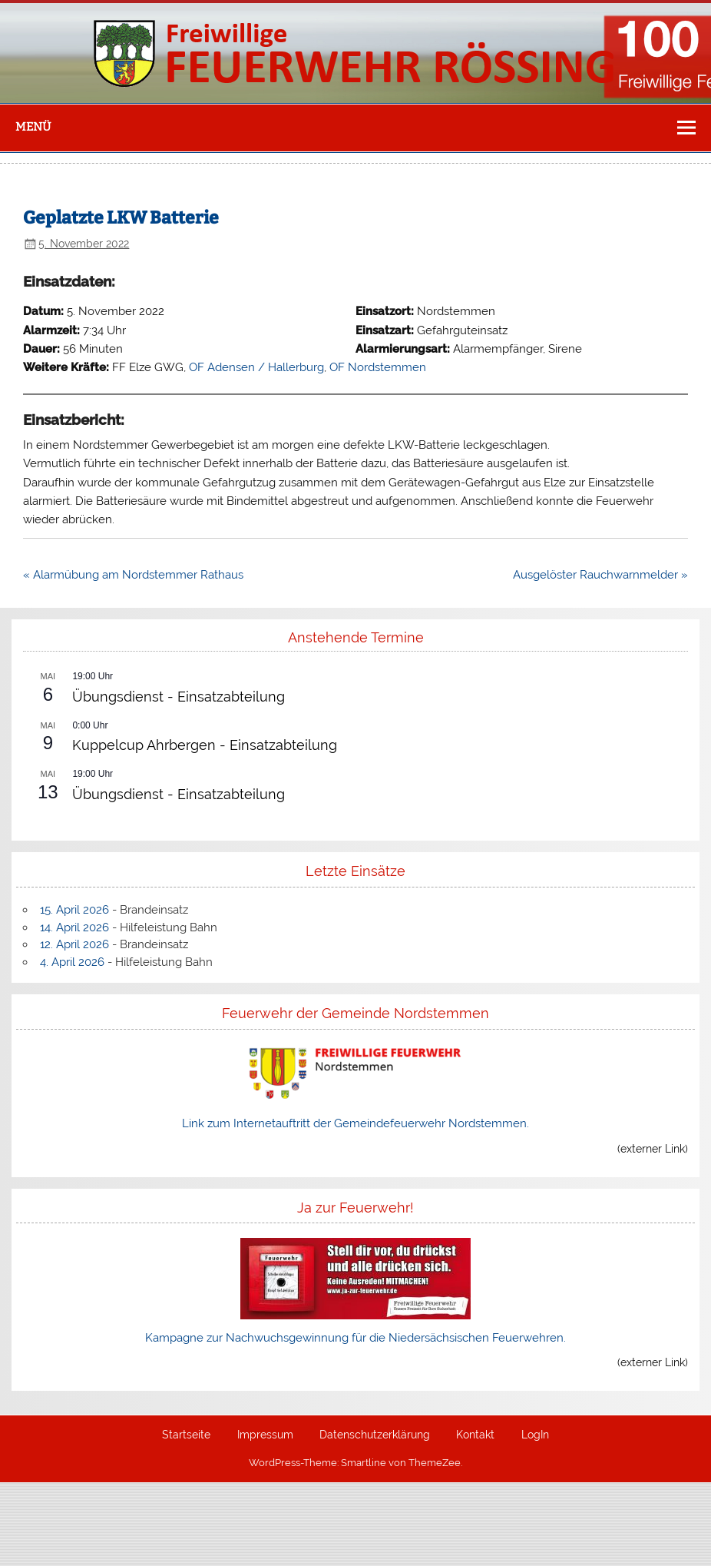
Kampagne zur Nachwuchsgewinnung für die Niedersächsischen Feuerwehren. (355, 1338)
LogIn (535, 1435)
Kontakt (475, 1435)
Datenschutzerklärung (374, 1435)
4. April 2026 (72, 962)
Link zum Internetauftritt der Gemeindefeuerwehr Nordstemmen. (355, 1123)
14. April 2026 (74, 927)
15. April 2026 (74, 910)
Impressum (265, 1435)
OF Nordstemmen (377, 367)
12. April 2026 (74, 944)
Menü (33, 127)
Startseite (186, 1435)
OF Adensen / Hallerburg (256, 367)
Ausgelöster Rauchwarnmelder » (600, 575)
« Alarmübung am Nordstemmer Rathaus (133, 575)
